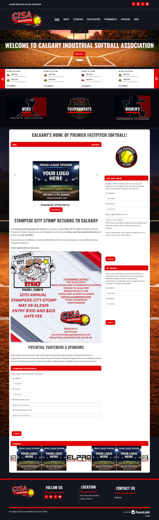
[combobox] (56, 405)
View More (95, 144)
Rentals (79, 54)
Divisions (125, 19)
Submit (16, 433)
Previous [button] (2, 78)
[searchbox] (56, 405)
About (66, 19)
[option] (23, 78)
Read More (56, 209)
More (136, 19)
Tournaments (110, 19)
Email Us (118, 497)
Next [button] (156, 78)
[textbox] (79, 135)
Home (57, 19)
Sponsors (78, 19)
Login (147, 516)
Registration (93, 19)
